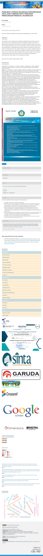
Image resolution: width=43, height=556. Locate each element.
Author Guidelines (6, 262)
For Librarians (5, 285)
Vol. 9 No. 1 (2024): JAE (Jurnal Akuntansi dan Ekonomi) (22, 7)
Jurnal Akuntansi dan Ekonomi (12, 525)
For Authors (5, 282)
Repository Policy (6, 312)
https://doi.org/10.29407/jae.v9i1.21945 (12, 30)
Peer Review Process (6, 265)
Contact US (4, 275)
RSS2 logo (4, 305)
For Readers (5, 280)
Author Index (5, 315)
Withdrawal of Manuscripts (8, 292)
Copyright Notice (6, 287)
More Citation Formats (9, 229)
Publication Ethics (6, 267)
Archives (7, 7)
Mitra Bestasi (5, 259)
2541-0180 (8, 529)
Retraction (4, 295)
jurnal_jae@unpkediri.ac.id (11, 537)
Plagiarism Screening (7, 270)
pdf (5, 163)
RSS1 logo (4, 307)
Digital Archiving (6, 297)
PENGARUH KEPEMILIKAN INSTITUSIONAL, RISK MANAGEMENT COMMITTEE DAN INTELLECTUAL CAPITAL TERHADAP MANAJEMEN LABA (22, 240)
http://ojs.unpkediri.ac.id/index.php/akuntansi (15, 536)
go (6, 302)
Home (3, 7)
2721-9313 (17, 529)
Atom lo (4, 302)
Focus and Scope (6, 254)
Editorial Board (5, 257)
